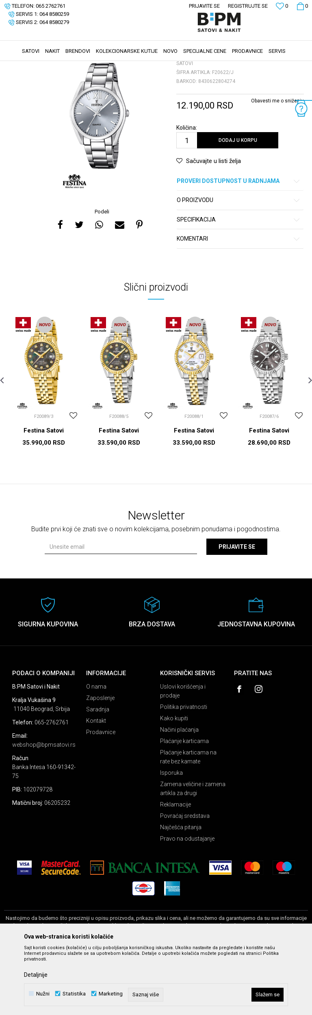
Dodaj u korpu (238, 201)
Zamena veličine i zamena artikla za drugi (192, 849)
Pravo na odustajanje (187, 899)
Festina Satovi (44, 491)
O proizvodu (239, 261)
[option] (99, 176)
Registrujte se (248, 6)
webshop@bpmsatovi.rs (44, 805)
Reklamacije (175, 865)
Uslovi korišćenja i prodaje (183, 752)
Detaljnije (36, 975)
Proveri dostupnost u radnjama (239, 242)
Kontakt (96, 781)
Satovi (85, 66)
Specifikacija (239, 281)
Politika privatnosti (183, 768)
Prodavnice (100, 793)
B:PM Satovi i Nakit (25, 66)
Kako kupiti (174, 779)
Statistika (74, 994)
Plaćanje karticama (184, 802)
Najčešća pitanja (181, 888)
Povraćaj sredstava (185, 877)
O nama (96, 747)
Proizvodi (62, 66)
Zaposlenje (100, 759)
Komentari (239, 300)
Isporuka (171, 833)
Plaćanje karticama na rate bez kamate (188, 818)
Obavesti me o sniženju (277, 162)
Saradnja (97, 770)
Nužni (43, 994)
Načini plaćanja (179, 790)
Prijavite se (237, 607)
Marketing (111, 994)
